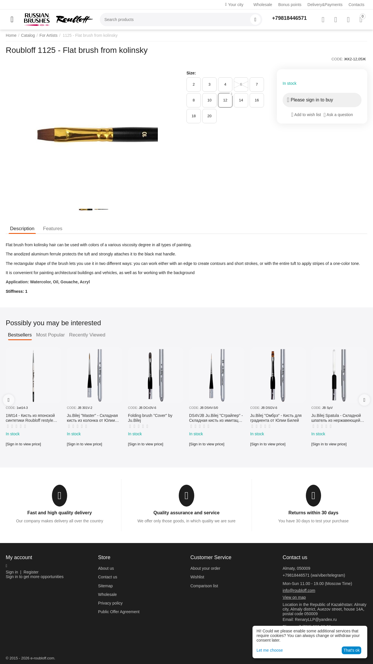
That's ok (351, 650)
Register (31, 572)
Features (52, 228)
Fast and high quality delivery (59, 512)
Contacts (356, 4)
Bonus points (290, 4)
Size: (191, 73)
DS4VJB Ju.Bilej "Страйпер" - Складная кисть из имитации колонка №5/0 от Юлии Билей (216, 418)
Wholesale (262, 4)
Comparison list (204, 586)
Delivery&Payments (325, 4)
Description (22, 228)
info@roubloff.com (299, 590)
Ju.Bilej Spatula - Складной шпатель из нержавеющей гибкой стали (336, 418)
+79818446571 (289, 18)
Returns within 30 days (313, 512)
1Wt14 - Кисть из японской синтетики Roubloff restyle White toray (30, 418)
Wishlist (197, 577)
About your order (205, 568)
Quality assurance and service (186, 512)
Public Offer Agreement (118, 611)
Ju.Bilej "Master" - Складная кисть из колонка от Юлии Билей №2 (92, 418)
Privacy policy (110, 603)
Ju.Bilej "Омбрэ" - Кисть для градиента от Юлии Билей (276, 418)
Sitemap (105, 586)
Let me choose (270, 650)
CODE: (337, 59)
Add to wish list (306, 115)
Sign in (12, 572)
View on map (294, 597)
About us (106, 568)
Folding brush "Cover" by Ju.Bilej (150, 418)
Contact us (107, 577)
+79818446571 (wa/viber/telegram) (314, 575)
